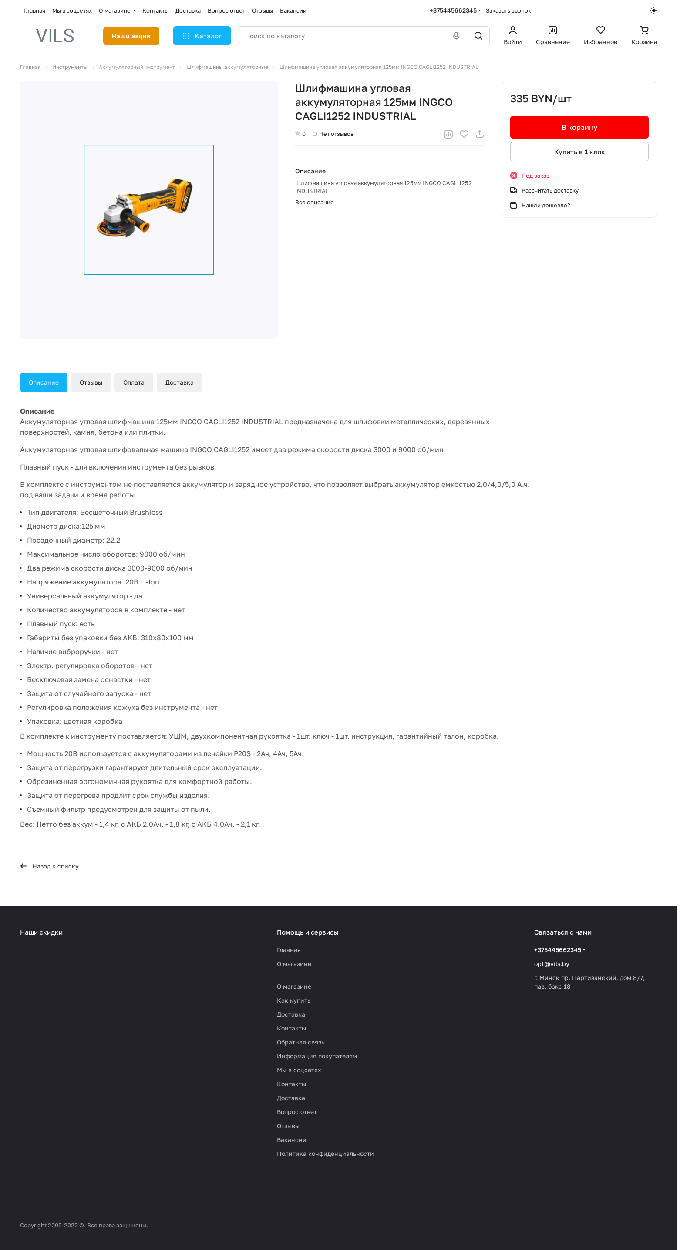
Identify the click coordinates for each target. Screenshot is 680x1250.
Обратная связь (300, 1042)
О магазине (294, 963)
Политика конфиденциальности (325, 1153)
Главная (289, 949)
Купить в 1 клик (579, 151)
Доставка (179, 382)
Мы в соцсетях (299, 1070)
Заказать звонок (508, 10)
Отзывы (91, 382)
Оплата (134, 382)
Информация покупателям (317, 1056)
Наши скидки (41, 932)
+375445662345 (453, 10)
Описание (44, 382)
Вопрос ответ (297, 1111)
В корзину (579, 127)
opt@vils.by (551, 963)
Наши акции (131, 36)
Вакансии (291, 1139)
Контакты (291, 1028)
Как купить (293, 1000)
